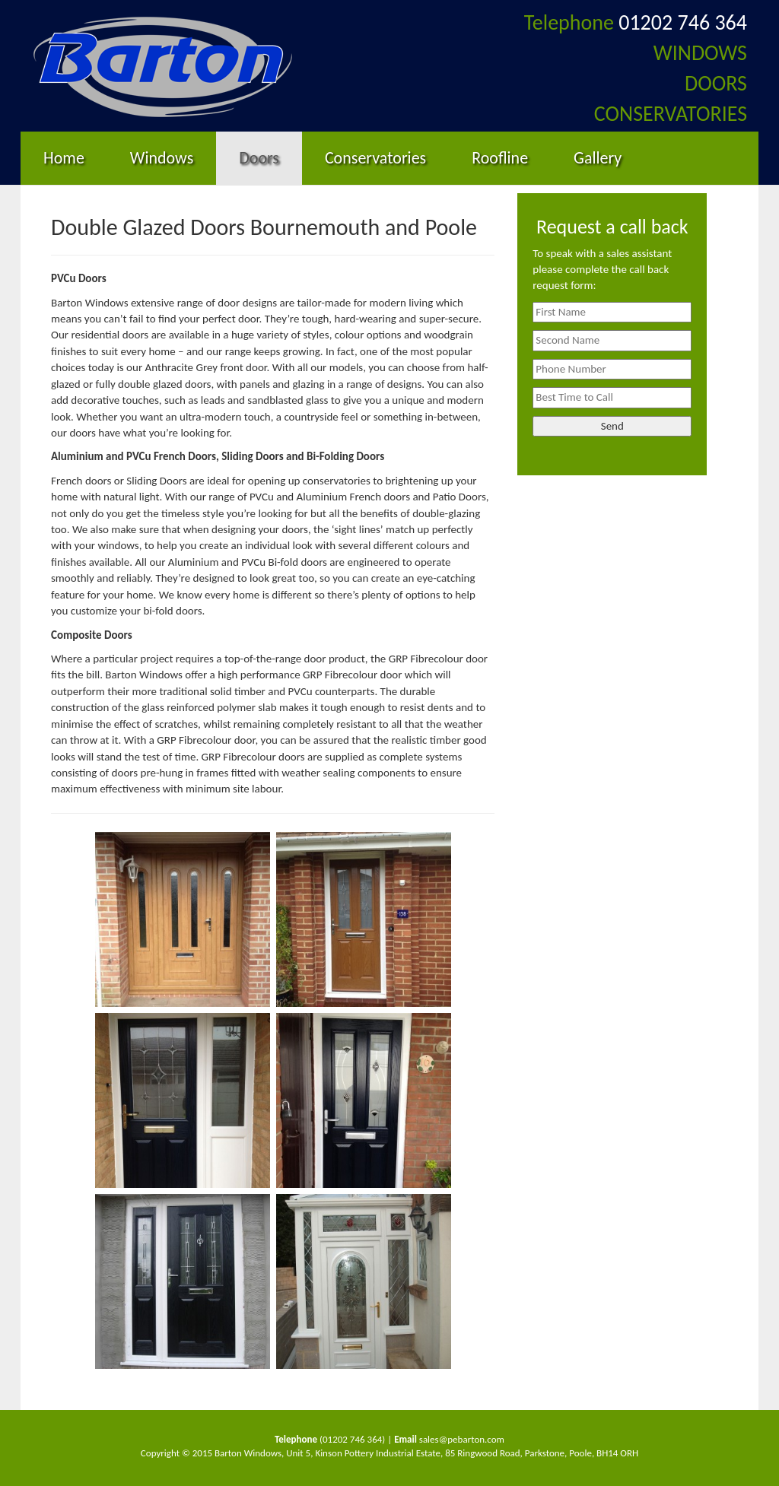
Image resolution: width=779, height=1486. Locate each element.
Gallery (598, 158)
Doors (259, 158)
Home (63, 158)
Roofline (500, 158)
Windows (161, 158)
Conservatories (375, 158)
